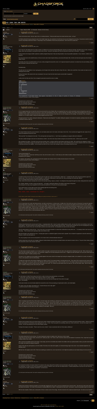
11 (11, 27)
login (7, 11)
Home (4, 22)
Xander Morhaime (7, 107)
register (11, 11)
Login (19, 22)
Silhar (4, 172)
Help (7, 22)
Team (15, 22)
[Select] (23, 80)
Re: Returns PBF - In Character (27, 32)
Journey (5, 32)
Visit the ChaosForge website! (12, 19)
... (10, 27)
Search (11, 22)
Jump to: (78, 400)
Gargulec (31, 24)
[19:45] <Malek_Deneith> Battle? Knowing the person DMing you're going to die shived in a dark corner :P (38, 196)
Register (23, 22)
